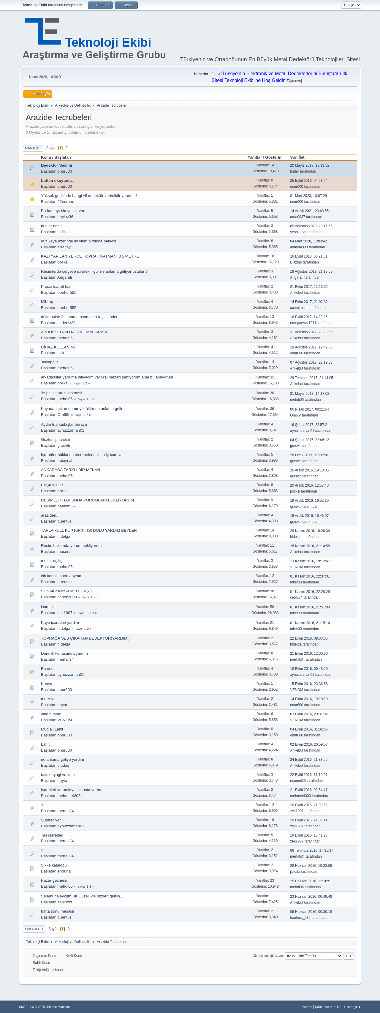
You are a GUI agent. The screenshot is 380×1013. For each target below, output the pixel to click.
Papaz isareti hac (56, 286)
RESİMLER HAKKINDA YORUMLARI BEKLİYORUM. (88, 500)
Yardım (307, 1007)
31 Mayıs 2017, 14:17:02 (309, 394)
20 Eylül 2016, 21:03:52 (308, 805)
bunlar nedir (51, 226)
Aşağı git (33, 148)
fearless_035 (300, 918)
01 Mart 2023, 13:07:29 (308, 196)
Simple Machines (59, 1007)
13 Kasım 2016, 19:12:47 (310, 561)
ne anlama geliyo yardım (62, 759)
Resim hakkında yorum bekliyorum (71, 545)
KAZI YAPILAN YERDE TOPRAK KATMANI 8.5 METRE (90, 256)
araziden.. (49, 515)
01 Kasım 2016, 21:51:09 (310, 607)
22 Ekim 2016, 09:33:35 (309, 638)
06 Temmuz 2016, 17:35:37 (311, 850)
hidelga (64, 536)
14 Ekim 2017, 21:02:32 (309, 302)
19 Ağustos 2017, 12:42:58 (311, 347)
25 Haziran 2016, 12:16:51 (311, 881)
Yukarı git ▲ (352, 1007)
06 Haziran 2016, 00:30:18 (311, 912)
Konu (46, 157)
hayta (62, 705)
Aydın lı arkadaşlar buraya (64, 424)
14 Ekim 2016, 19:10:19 (309, 699)
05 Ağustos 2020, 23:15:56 (311, 226)
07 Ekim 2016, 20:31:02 (309, 714)
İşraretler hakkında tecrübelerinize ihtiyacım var (82, 454)
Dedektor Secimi (56, 165)
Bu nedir (48, 668)
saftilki (63, 232)
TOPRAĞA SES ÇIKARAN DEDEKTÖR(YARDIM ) (85, 638)
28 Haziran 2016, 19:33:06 (311, 866)
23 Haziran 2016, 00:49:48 (311, 896)
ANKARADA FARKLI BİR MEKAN (70, 470)
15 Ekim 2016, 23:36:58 (309, 684)
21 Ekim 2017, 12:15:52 (309, 287)
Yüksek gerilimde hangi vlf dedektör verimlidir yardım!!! (89, 195)
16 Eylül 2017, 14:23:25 (308, 317)
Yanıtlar (255, 157)
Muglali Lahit (52, 729)
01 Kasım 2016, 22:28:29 (310, 592)
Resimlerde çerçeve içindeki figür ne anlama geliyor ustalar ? (94, 271)
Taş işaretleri (52, 835)
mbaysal (65, 460)
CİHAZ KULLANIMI (58, 347)
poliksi (63, 262)
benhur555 (67, 292)
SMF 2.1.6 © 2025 (32, 1007)
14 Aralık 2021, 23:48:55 (309, 211)
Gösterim (274, 157)
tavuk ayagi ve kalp (58, 774)
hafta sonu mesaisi (57, 911)
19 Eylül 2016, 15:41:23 (308, 835)
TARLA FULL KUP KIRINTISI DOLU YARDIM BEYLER (89, 530)
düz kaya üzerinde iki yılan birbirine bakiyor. (79, 241)
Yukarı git (34, 929)
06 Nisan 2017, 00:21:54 (309, 409)
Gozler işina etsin (56, 439)
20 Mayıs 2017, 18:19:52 (309, 165)
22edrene (66, 201)
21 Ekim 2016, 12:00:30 (309, 653)
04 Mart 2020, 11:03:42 (308, 241)
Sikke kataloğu (54, 865)
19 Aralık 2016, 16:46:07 (309, 516)
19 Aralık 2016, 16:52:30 (309, 500)
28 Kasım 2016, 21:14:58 (310, 546)
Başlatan (62, 157)
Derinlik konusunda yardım (64, 653)
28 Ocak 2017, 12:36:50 (309, 455)
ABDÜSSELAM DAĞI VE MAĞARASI (74, 332)
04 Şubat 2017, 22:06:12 (309, 440)
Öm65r (64, 414)
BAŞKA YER (52, 485)
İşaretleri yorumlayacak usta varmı (71, 790)
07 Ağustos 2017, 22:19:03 (311, 362)
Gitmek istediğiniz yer (268, 955)
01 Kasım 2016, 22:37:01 (310, 576)
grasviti (64, 445)
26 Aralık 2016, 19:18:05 (309, 470)
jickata (295, 872)
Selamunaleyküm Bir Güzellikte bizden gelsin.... (82, 896)
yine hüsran (51, 714)
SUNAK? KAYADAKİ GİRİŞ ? (66, 591)
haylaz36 (65, 216)
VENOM (296, 567)
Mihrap (47, 301)
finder (294, 171)
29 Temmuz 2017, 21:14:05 (311, 378)
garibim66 (66, 506)
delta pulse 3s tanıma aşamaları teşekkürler (79, 317)
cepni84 (296, 597)
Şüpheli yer (51, 820)
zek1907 (65, 612)
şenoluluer (298, 232)
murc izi (48, 699)
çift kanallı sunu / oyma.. (62, 576)
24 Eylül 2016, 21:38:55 (308, 760)
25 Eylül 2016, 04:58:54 (308, 181)
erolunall (65, 871)
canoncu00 (67, 597)
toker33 (296, 582)
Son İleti (300, 157)
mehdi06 (65, 338)
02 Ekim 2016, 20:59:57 (309, 744)
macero (64, 551)
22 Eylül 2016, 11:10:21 (308, 775)
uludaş (63, 765)
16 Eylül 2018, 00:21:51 (308, 256)
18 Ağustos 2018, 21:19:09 (311, 271)
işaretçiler (49, 607)
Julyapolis (49, 362)
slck (61, 353)
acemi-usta (299, 308)
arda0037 (297, 217)
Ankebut (296, 293)
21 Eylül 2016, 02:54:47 (308, 790)
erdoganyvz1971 (303, 323)
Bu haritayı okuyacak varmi (64, 211)
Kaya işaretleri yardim (60, 622)
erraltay (64, 247)
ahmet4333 (299, 247)
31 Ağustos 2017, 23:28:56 (311, 332)
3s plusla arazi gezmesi (61, 393)
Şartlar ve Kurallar (328, 1007)
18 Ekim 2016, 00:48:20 (309, 669)
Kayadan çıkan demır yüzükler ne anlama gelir (81, 408)
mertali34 (66, 659)
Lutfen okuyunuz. (57, 180)
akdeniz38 (67, 323)
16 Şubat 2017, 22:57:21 (309, 425)
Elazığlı (296, 262)
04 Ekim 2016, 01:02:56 (309, 729)
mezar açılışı (52, 560)
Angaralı (64, 277)
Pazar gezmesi (54, 880)
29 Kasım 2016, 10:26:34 (310, 531)
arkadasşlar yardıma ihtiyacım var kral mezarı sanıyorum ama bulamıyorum (107, 377)
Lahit (45, 744)
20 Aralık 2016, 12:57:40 (309, 485)
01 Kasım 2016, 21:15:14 (310, 623)
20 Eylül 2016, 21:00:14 (308, 820)
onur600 (65, 171)
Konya (46, 683)
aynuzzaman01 (71, 430)
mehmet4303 (69, 795)
